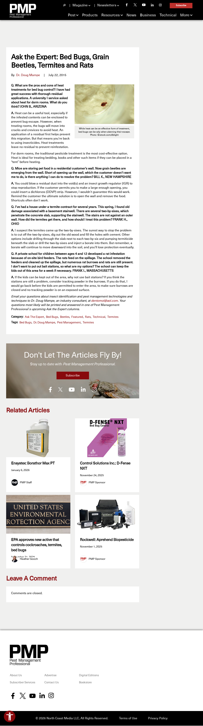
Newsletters (106, 5)
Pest (71, 15)
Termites (112, 317)
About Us (16, 675)
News (131, 15)
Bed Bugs (52, 317)
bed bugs (25, 322)
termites (88, 322)
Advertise (50, 675)
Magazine (80, 5)
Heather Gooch (29, 559)
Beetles (64, 317)
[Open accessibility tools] (9, 716)
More (184, 15)
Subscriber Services (22, 683)
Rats (88, 317)
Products (90, 15)
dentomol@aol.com (104, 300)
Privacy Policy (158, 718)
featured (77, 317)
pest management (69, 322)
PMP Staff (26, 482)
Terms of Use (128, 718)
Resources (110, 15)
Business (148, 15)
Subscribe (181, 5)
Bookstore (85, 683)
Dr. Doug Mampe (28, 75)
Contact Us (51, 683)
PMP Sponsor (97, 482)
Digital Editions (89, 675)
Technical (168, 15)
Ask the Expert (34, 317)
